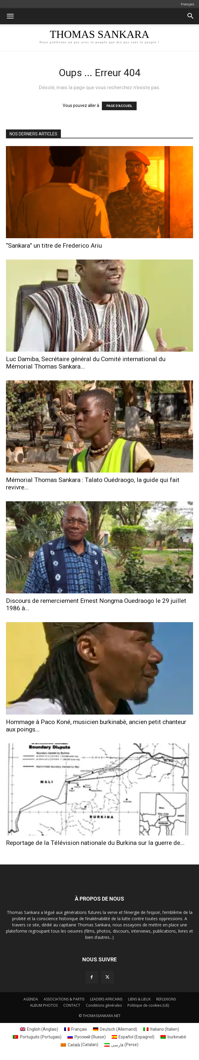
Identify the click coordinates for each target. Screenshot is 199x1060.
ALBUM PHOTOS (44, 1005)
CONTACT (71, 1005)
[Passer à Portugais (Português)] (37, 1037)
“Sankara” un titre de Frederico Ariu (54, 245)
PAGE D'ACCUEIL (119, 106)
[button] (10, 16)
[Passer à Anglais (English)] (39, 1029)
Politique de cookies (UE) (148, 1005)
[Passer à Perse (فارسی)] (121, 1044)
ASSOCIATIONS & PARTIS (64, 999)
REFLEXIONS (166, 999)
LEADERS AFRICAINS (106, 999)
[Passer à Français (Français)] (75, 1029)
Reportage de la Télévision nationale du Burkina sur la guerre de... (95, 842)
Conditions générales (104, 1005)
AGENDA (30, 999)
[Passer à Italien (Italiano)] (161, 1029)
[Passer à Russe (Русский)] (86, 1037)
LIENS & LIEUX (139, 999)
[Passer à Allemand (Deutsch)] (115, 1029)
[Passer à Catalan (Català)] (79, 1044)
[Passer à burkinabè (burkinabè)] (173, 1037)
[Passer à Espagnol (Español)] (133, 1037)
